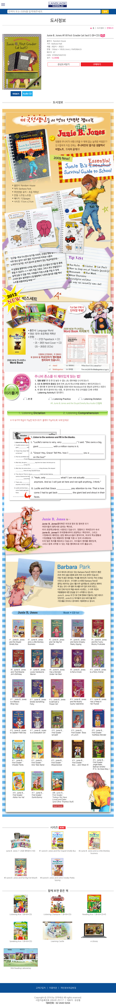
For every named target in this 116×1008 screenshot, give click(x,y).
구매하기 (97, 64)
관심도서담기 (63, 64)
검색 (105, 12)
